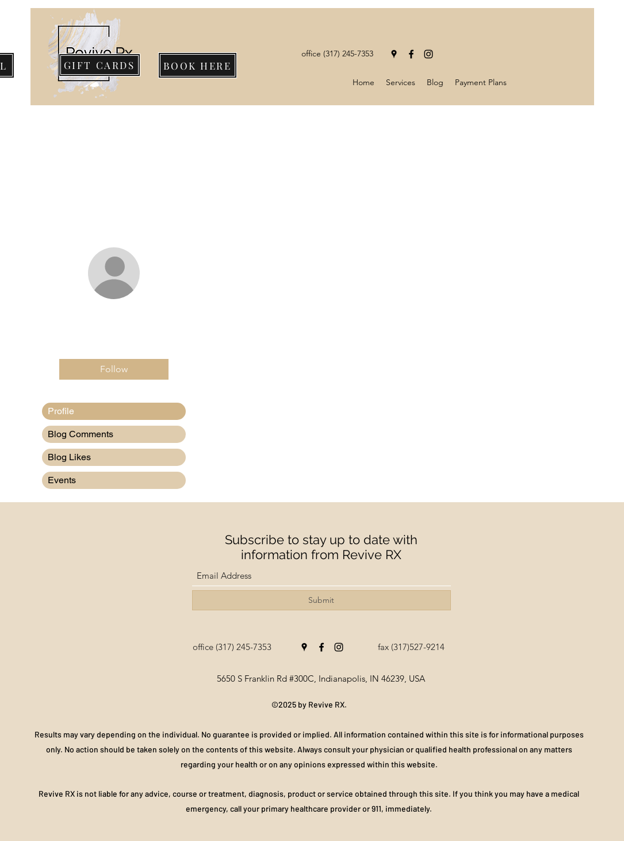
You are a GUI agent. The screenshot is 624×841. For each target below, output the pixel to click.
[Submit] (321, 600)
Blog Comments (80, 434)
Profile (61, 411)
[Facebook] (411, 54)
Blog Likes (69, 457)
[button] (400, 82)
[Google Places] (394, 54)
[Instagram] (428, 54)
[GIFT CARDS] (99, 65)
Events (62, 480)
